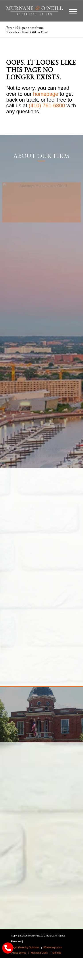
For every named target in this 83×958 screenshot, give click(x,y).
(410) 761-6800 (47, 105)
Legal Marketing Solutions (25, 947)
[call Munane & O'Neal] (7, 948)
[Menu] (71, 11)
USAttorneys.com (52, 947)
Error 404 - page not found (25, 27)
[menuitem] (71, 11)
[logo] (34, 11)
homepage (45, 94)
